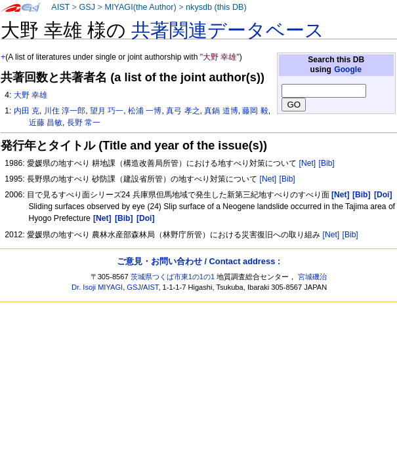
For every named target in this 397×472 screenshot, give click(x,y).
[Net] (307, 163)
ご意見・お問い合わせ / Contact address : (198, 261)
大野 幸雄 (30, 95)
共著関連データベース (227, 30)
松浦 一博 (144, 110)
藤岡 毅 (255, 110)
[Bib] (327, 163)
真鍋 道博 (221, 110)
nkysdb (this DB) (216, 7)
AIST (60, 7)
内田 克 (26, 110)
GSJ (87, 7)
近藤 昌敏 (45, 122)
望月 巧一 (106, 110)
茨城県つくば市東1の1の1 (173, 277)
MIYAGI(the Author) (140, 7)
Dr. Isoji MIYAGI (97, 287)
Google (348, 69)
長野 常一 (83, 122)
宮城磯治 (312, 277)
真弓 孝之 (182, 110)
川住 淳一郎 (64, 110)
